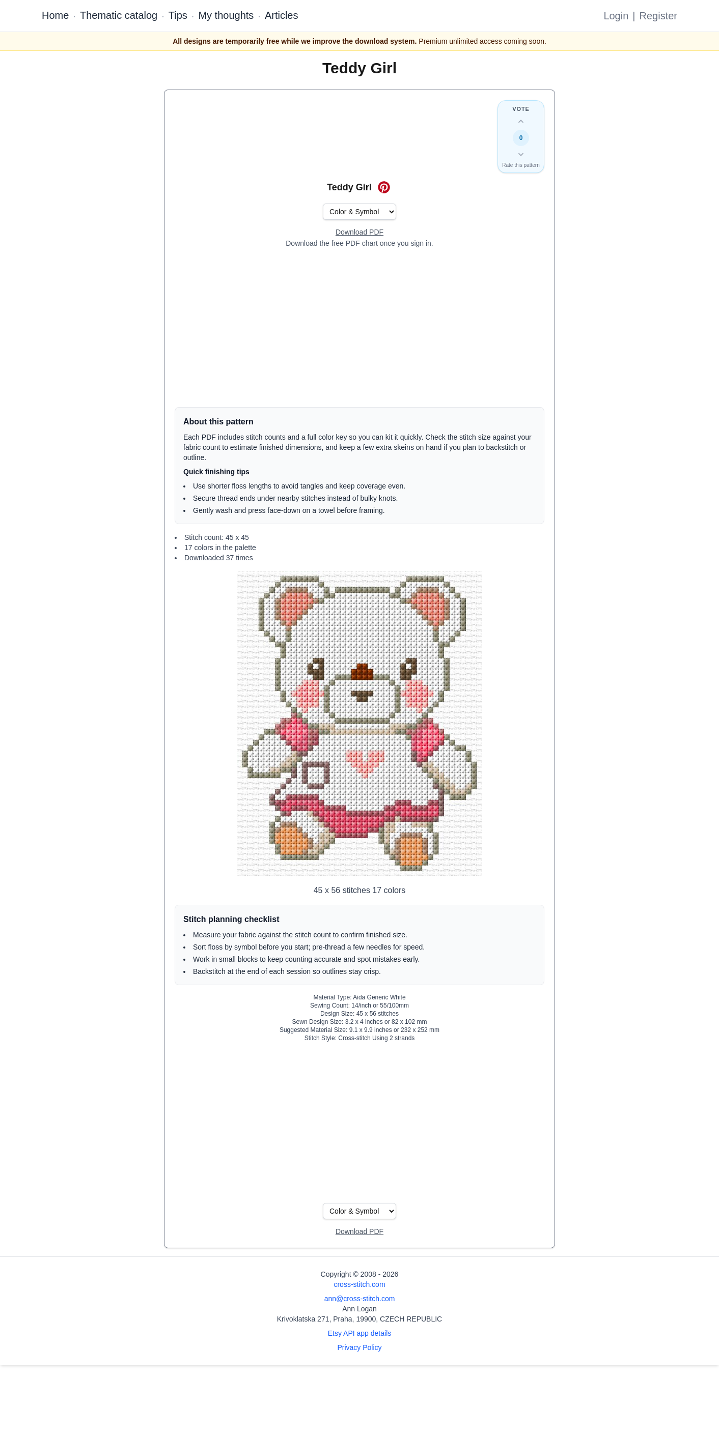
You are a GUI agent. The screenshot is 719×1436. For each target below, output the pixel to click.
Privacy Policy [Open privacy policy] (359, 1347)
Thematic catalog (118, 15)
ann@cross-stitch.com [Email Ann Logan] (359, 1299)
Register (658, 15)
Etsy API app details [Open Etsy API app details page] (360, 1333)
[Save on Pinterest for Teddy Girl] (384, 187)
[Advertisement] (359, 327)
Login (615, 15)
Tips (178, 15)
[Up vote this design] (521, 122)
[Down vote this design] (521, 154)
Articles (281, 15)
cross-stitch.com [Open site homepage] (359, 1284)
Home (55, 15)
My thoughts (226, 15)
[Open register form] (359, 232)
